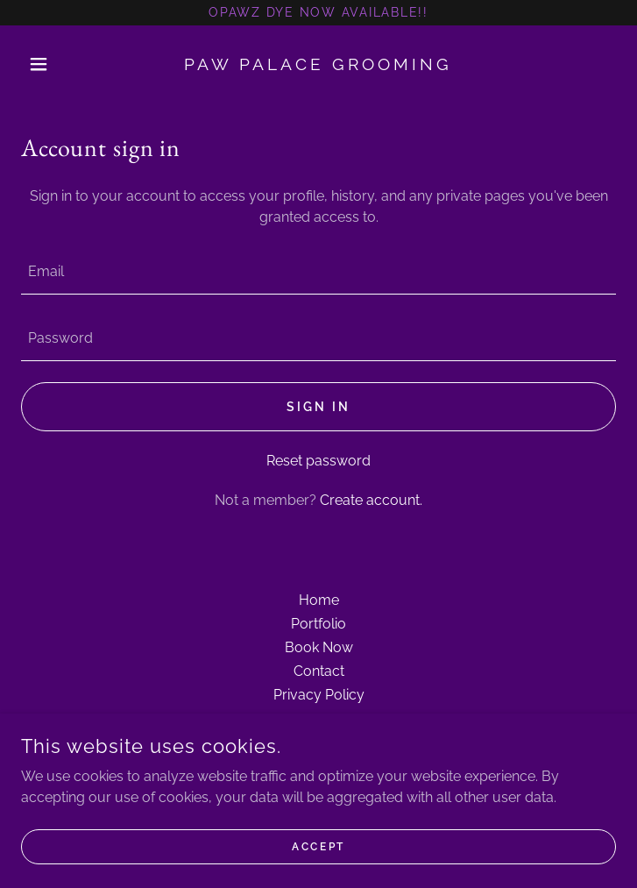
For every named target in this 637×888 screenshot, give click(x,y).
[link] (318, 64)
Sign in (318, 407)
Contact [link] (319, 671)
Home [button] (319, 600)
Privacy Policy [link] (319, 694)
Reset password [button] (318, 460)
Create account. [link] (371, 500)
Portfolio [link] (318, 623)
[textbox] (318, 272)
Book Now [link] (319, 647)
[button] (65, 64)
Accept (318, 846)
